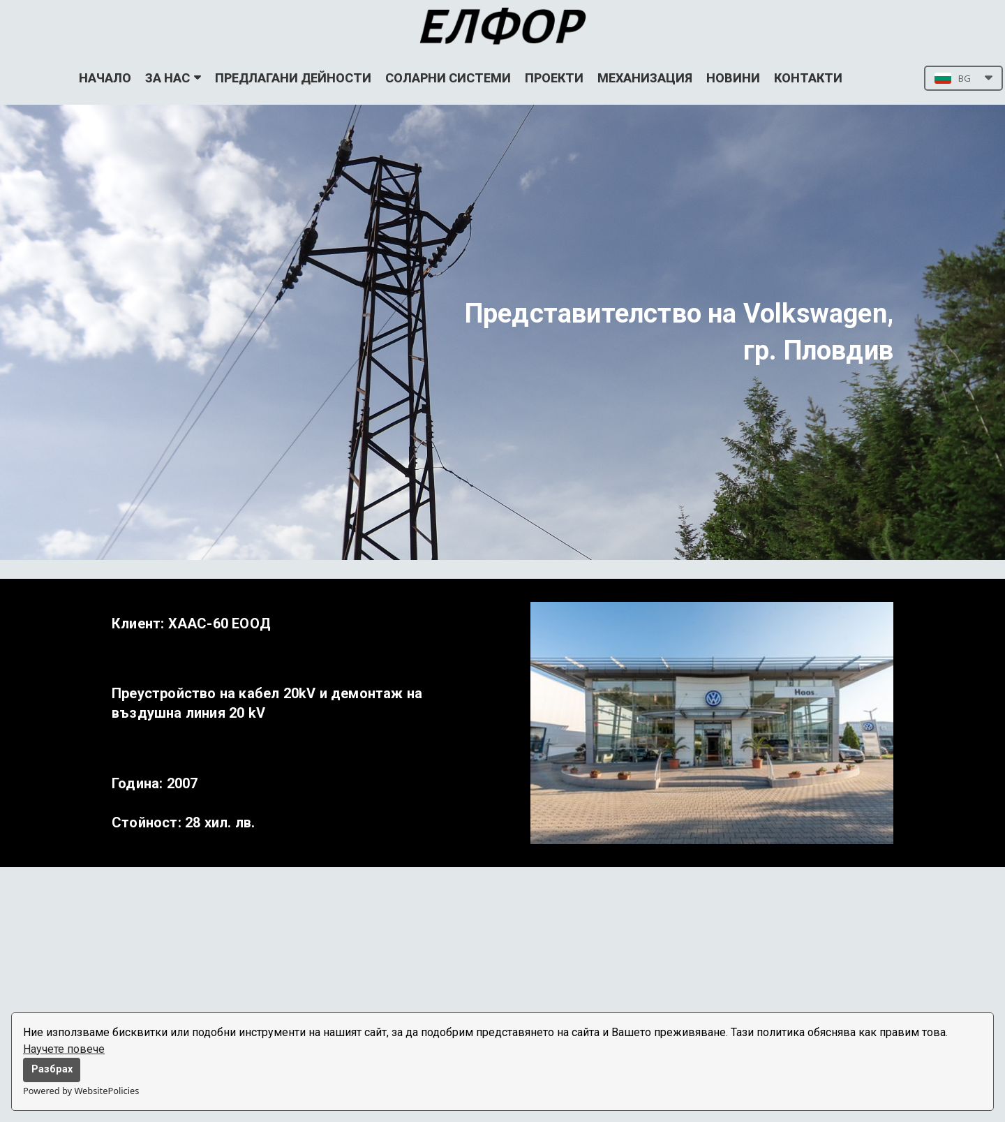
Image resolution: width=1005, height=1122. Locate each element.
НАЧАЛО (105, 78)
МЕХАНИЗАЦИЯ (644, 78)
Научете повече (64, 1049)
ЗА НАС (173, 78)
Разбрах (52, 1069)
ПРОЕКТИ (554, 78)
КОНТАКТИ (808, 78)
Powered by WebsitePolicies (81, 1090)
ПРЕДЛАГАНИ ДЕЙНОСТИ (293, 78)
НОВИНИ (733, 78)
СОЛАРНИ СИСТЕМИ (448, 78)
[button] (963, 78)
